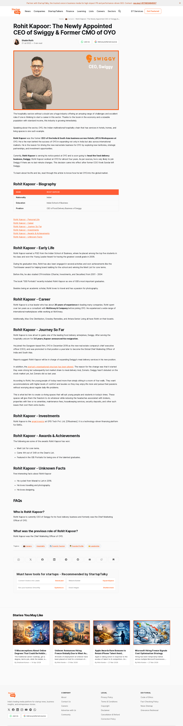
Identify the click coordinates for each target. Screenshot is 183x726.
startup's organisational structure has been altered (50, 366)
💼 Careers (27, 546)
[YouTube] (26, 709)
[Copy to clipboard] (101, 559)
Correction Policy (108, 719)
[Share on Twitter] (30, 559)
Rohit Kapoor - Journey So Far (27, 226)
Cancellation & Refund (110, 715)
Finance (70, 11)
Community (66, 715)
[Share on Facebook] (42, 559)
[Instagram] (22, 709)
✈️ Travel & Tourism (57, 546)
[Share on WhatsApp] (18, 559)
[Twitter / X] (9, 709)
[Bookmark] (113, 559)
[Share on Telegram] (66, 559)
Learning (81, 11)
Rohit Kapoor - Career (23, 223)
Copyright (105, 706)
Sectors (112, 11)
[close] (180, 3)
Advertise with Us (68, 710)
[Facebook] (13, 709)
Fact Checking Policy (149, 702)
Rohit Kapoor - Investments (26, 230)
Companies (39, 11)
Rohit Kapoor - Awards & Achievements (31, 233)
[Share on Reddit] (78, 559)
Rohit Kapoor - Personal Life (26, 219)
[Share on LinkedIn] (54, 559)
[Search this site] (119, 11)
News (28, 11)
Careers (101, 11)
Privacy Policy (107, 697)
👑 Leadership (93, 546)
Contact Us (66, 702)
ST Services (137, 11)
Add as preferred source (106, 42)
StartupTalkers (55, 11)
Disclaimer (105, 710)
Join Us (85, 42)
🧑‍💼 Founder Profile (76, 546)
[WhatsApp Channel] (35, 709)
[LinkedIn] (17, 709)
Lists (91, 11)
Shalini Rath (27, 40)
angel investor (38, 421)
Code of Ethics (147, 697)
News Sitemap (147, 706)
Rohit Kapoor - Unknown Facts (27, 237)
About (63, 697)
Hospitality (41, 546)
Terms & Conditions (109, 702)
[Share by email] (89, 559)
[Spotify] (30, 709)
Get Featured (153, 11)
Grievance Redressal (149, 710)
